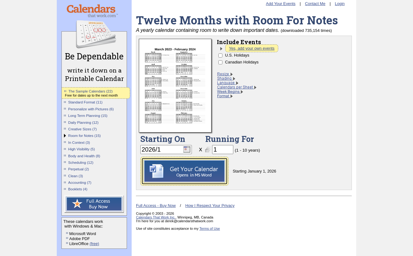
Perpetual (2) (78, 169)
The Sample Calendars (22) (91, 91)
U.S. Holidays (237, 55)
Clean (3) (75, 176)
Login (340, 3)
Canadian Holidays (242, 62)
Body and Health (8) (84, 156)
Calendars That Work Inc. (155, 217)
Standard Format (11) (85, 102)
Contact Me (315, 3)
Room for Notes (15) (84, 136)
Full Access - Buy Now (156, 205)
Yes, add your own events (252, 48)
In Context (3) (79, 142)
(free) (94, 243)
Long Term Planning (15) (88, 116)
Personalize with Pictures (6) (91, 109)
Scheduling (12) (81, 162)
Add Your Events (281, 3)
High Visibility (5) (81, 149)
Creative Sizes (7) (82, 129)
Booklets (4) (77, 189)
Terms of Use (209, 228)
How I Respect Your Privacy (210, 205)
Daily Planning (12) (83, 122)
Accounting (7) (79, 182)
